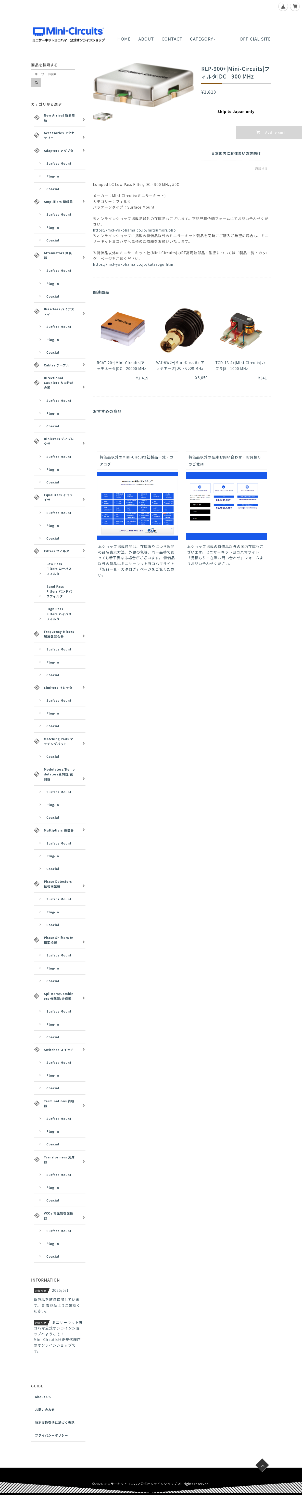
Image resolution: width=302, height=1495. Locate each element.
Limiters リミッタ (58, 687)
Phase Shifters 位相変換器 (58, 939)
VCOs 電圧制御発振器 (58, 1215)
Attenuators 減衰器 (58, 255)
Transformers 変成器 (59, 1159)
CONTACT (171, 39)
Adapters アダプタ (58, 150)
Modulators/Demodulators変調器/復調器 (59, 774)
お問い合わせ (45, 1409)
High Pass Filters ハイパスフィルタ (59, 614)
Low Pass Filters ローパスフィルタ (59, 568)
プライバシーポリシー (51, 1435)
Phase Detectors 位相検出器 (58, 883)
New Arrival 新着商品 (59, 117)
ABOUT (146, 39)
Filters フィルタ (56, 551)
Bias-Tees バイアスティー (59, 311)
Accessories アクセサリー (59, 135)
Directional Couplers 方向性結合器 (58, 383)
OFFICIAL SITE (255, 39)
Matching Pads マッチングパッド (58, 741)
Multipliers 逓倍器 (59, 830)
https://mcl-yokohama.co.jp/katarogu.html (134, 264)
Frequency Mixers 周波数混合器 (59, 633)
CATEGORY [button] (203, 39)
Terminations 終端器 (59, 1103)
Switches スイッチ (59, 1049)
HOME (124, 39)
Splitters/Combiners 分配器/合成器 (59, 996)
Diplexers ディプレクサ (59, 441)
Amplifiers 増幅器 (58, 201)
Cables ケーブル (56, 365)
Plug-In (52, 176)
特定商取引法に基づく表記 (55, 1422)
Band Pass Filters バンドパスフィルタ (59, 591)
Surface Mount (58, 163)
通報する (261, 168)
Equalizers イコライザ (58, 497)
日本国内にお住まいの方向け (236, 153)
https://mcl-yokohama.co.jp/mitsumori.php (134, 230)
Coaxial (52, 189)
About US (43, 1397)
